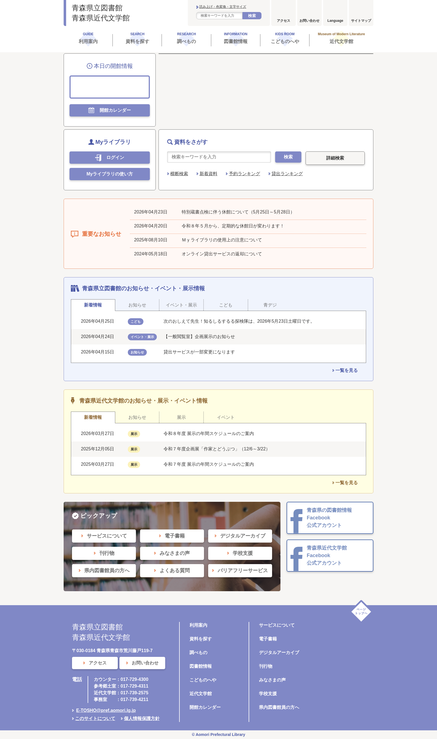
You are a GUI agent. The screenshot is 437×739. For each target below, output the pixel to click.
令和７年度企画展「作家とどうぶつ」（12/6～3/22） (217, 448)
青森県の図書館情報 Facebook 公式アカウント (329, 517)
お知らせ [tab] (137, 305)
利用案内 (198, 625)
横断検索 (179, 173)
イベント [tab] (226, 417)
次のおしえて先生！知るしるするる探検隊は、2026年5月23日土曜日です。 (239, 321)
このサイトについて (95, 718)
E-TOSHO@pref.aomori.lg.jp (106, 710)
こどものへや (202, 680)
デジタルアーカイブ (279, 652)
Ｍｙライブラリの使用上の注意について (222, 239)
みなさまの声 (272, 680)
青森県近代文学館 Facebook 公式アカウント (327, 555)
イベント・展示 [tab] (181, 305)
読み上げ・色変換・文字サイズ (222, 7)
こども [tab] (225, 305)
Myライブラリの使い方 (110, 174)
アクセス (283, 21)
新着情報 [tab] (93, 305)
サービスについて (277, 625)
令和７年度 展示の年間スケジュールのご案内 (209, 464)
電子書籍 (268, 638)
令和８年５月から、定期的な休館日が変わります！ (233, 226)
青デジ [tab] (270, 305)
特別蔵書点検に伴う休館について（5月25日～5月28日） (238, 212)
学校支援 (268, 693)
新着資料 (208, 173)
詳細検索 (335, 158)
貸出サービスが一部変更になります (199, 352)
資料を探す (200, 638)
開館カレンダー (205, 707)
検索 (252, 15)
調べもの (198, 652)
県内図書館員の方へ (279, 707)
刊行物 (265, 666)
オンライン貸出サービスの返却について (222, 253)
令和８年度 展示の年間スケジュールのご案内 (209, 433)
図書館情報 (200, 666)
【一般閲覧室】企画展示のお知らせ (199, 336)
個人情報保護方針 (142, 718)
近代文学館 (200, 693)
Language (335, 21)
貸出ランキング (287, 173)
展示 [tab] (181, 417)
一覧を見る (346, 370)
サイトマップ (361, 21)
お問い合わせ (309, 21)
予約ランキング (244, 173)
